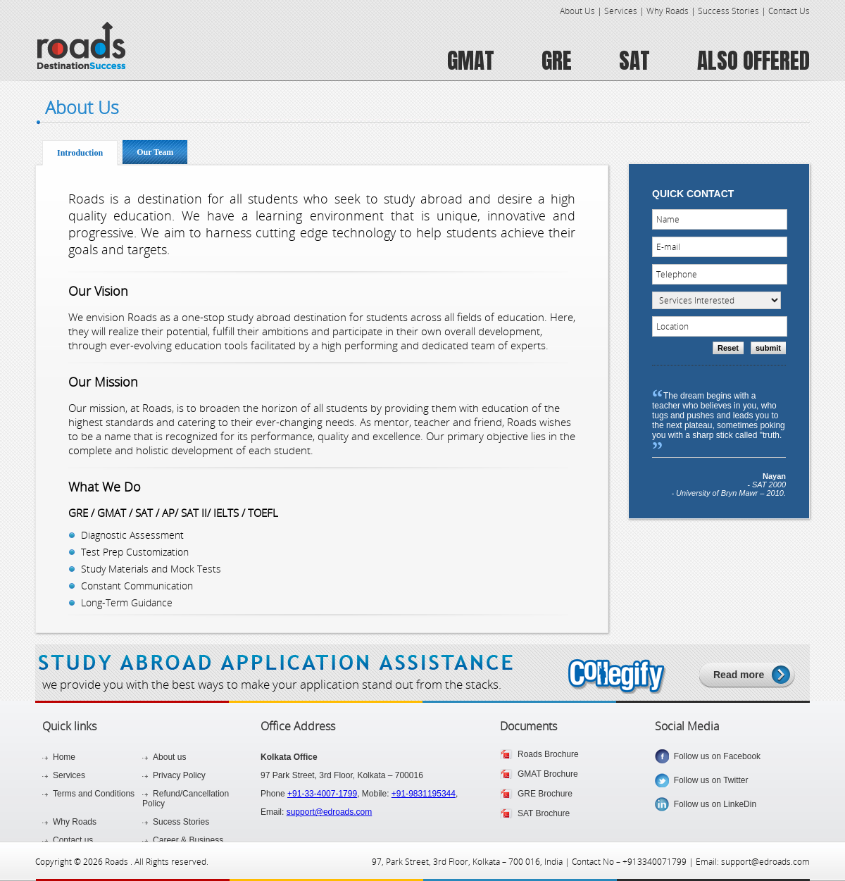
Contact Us (789, 11)
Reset (728, 348)
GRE (557, 60)
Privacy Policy (179, 775)
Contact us (73, 840)
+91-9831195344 (424, 794)
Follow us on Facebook (714, 756)
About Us (577, 11)
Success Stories (728, 11)
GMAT (470, 60)
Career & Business (188, 840)
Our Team (155, 152)
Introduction (80, 153)
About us (169, 757)
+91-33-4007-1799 (322, 794)
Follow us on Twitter (709, 780)
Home (64, 757)
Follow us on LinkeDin (712, 804)
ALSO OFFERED (753, 60)
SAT (634, 60)
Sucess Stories (181, 822)
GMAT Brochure (548, 774)
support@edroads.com (330, 812)
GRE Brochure (545, 794)
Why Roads (667, 11)
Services (620, 11)
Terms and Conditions (93, 794)
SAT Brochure (544, 813)
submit (768, 348)
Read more (738, 674)
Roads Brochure (548, 754)
